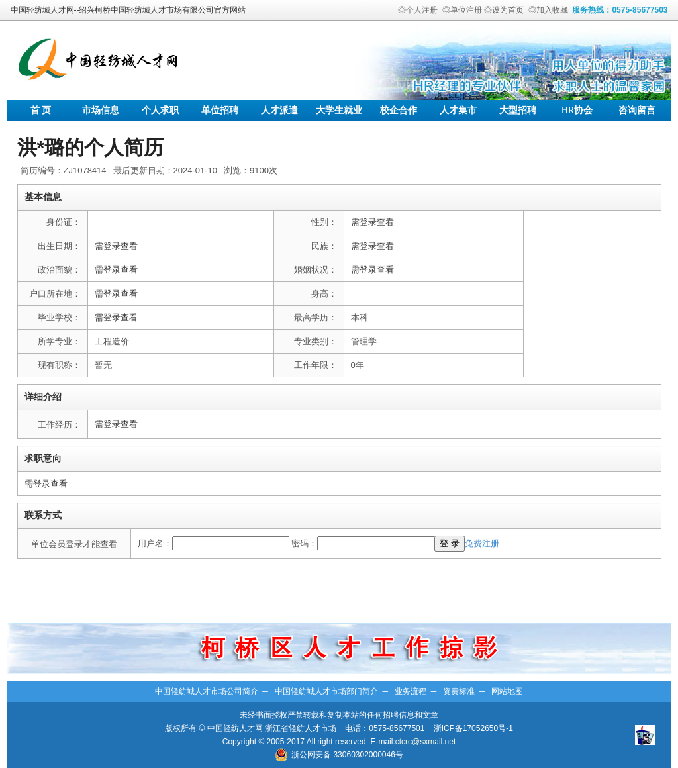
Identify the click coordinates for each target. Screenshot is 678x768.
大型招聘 (517, 110)
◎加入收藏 (548, 10)
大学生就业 (339, 110)
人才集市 (458, 110)
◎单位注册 (462, 10)
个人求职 (160, 110)
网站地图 (507, 691)
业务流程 (410, 691)
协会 (577, 110)
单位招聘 (219, 110)
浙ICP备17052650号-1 (473, 728)
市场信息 (100, 110)
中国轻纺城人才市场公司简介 (206, 691)
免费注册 (482, 543)
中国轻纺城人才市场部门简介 (326, 691)
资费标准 (459, 691)
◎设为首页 (504, 10)
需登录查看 (372, 222)
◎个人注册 (418, 10)
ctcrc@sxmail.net (425, 741)
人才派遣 (279, 110)
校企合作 (398, 110)
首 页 (41, 110)
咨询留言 (636, 110)
